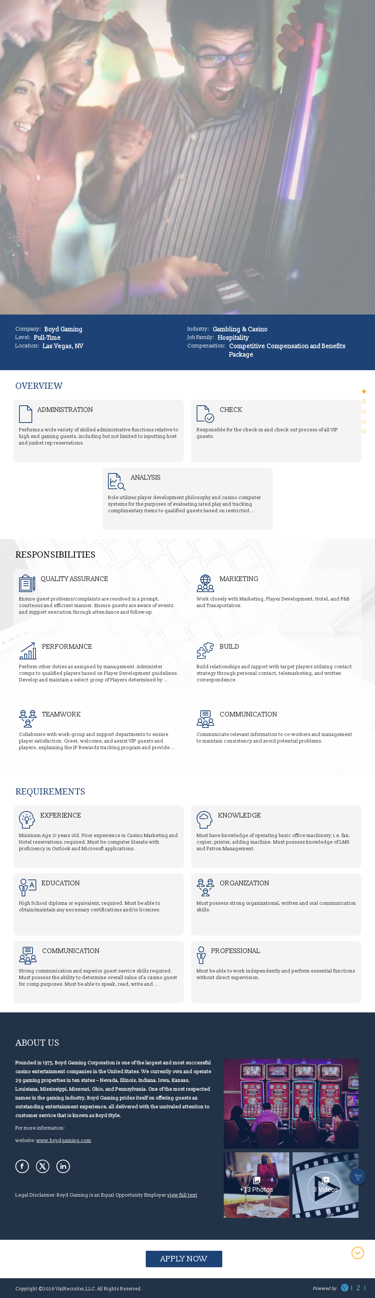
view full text (182, 1195)
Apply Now (184, 1259)
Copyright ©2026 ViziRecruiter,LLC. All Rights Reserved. (78, 1289)
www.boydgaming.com (63, 1140)
